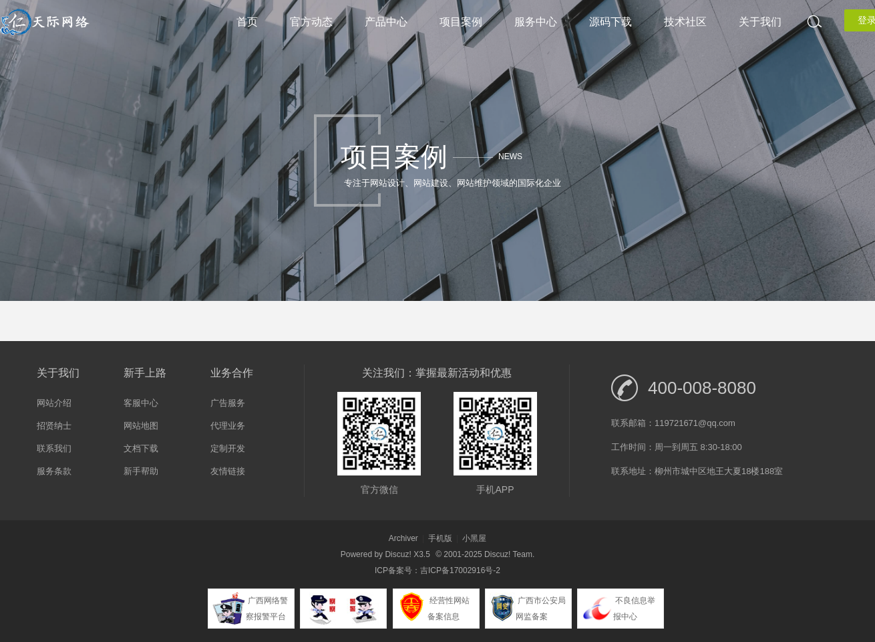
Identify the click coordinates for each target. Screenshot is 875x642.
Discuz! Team (508, 554)
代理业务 (227, 426)
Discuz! (398, 554)
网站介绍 (54, 403)
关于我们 (760, 21)
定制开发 (227, 448)
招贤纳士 (54, 426)
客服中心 (141, 403)
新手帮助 (141, 471)
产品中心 (386, 21)
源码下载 (610, 21)
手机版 (440, 538)
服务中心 (535, 21)
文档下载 (141, 448)
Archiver (403, 538)
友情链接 (227, 471)
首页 (247, 21)
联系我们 (54, 448)
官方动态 (311, 21)
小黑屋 (474, 538)
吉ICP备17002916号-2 (460, 570)
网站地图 (141, 426)
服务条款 (54, 471)
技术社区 (685, 21)
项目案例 (461, 21)
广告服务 (227, 403)
